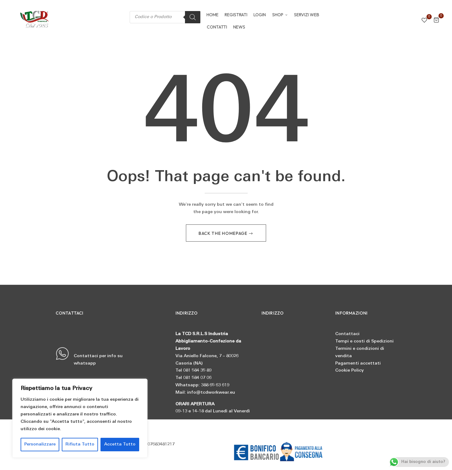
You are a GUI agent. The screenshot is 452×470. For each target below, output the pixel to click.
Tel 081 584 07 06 (193, 378)
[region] (79, 418)
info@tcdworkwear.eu (211, 393)
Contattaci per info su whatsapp (89, 356)
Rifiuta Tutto (79, 444)
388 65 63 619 (215, 386)
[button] (436, 21)
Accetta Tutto (120, 444)
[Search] (192, 17)
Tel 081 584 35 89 (193, 371)
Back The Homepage (223, 234)
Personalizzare (40, 444)
